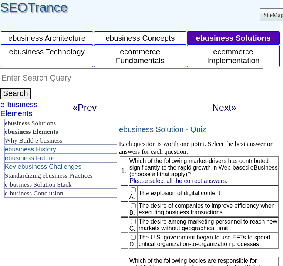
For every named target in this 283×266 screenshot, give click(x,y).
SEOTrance (34, 7)
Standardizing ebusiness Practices (48, 175)
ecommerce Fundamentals (140, 56)
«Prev (85, 107)
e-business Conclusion (34, 193)
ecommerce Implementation (233, 56)
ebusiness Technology (47, 51)
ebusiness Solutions (30, 123)
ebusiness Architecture (46, 38)
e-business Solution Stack (38, 184)
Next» (224, 107)
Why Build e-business (33, 140)
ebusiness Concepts (140, 38)
